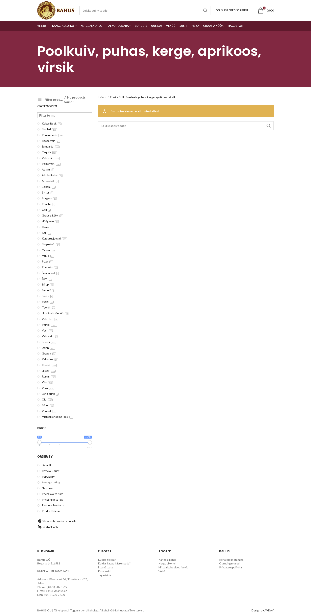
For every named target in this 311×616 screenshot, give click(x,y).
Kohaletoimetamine (231, 559)
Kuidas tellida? (107, 559)
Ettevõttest (105, 567)
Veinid (162, 571)
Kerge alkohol (167, 563)
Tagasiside (104, 575)
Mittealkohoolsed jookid (173, 567)
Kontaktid (104, 571)
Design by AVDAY (262, 610)
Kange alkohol (167, 559)
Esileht (102, 97)
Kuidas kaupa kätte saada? (114, 563)
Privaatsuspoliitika (230, 567)
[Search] (186, 125)
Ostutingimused (229, 563)
